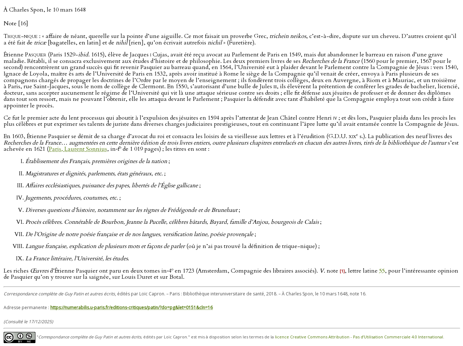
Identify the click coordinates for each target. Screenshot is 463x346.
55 (382, 271)
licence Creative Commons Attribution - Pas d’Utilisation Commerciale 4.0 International (359, 336)
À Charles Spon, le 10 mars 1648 (45, 10)
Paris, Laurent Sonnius (78, 149)
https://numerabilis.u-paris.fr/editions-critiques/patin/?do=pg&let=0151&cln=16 (131, 307)
